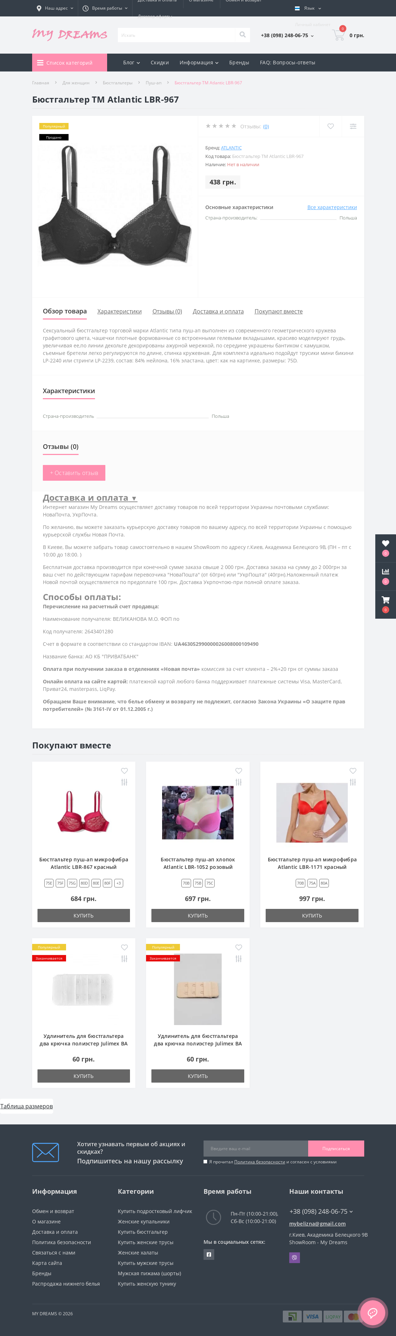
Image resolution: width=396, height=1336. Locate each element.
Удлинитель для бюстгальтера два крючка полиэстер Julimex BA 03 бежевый (198, 1043)
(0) (266, 126)
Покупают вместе (279, 311)
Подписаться (336, 1149)
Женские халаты (138, 1252)
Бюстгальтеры (117, 83)
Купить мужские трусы (146, 1263)
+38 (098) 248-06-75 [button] (321, 1211)
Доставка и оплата (218, 311)
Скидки (160, 62)
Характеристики (119, 311)
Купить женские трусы (146, 1242)
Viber (294, 1257)
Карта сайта (47, 1263)
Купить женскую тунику (147, 1283)
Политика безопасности (259, 1162)
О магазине (46, 1221)
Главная (40, 83)
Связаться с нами (53, 1252)
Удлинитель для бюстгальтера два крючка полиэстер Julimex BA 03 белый (83, 1043)
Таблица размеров (26, 1106)
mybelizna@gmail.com (317, 1223)
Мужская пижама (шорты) (149, 1273)
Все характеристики (332, 207)
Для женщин (76, 83)
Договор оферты (155, 16)
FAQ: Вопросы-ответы (288, 62)
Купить (84, 915)
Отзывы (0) (167, 311)
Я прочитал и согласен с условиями (273, 1162)
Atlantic (231, 147)
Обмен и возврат (53, 1211)
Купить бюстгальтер (143, 1231)
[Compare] (353, 126)
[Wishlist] (330, 126)
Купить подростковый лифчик (155, 1211)
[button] (385, 605)
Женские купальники (144, 1221)
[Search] (242, 35)
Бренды (239, 62)
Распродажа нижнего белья (66, 1283)
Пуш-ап (153, 83)
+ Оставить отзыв (74, 473)
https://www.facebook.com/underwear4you (209, 1254)
